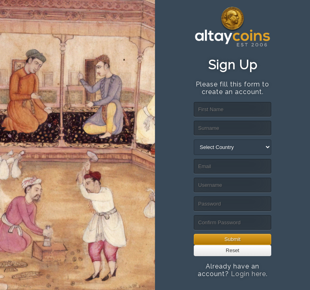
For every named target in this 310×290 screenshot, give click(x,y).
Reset (232, 250)
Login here (248, 274)
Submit (232, 239)
